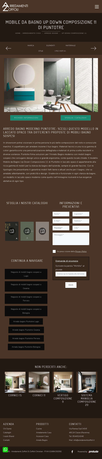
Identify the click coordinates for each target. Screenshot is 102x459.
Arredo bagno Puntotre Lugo (26, 321)
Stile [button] (41, 51)
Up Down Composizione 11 (74, 33)
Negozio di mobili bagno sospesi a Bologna (26, 311)
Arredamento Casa (32, 33)
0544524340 (78, 436)
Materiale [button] (71, 45)
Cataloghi (7, 432)
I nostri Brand (8, 436)
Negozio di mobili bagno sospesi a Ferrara (26, 298)
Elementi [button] (50, 45)
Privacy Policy (81, 251)
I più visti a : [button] (61, 51)
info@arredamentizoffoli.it (83, 440)
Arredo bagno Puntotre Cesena (26, 330)
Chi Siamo (7, 429)
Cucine (39, 429)
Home (17, 33)
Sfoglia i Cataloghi (76, 118)
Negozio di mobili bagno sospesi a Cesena (26, 286)
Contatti (6, 440)
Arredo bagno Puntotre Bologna (26, 347)
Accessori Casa (42, 436)
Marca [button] (31, 45)
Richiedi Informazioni (26, 118)
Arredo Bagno (51, 33)
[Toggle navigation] (96, 6)
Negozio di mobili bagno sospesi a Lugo (26, 274)
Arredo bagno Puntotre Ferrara (26, 338)
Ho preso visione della (72, 251)
